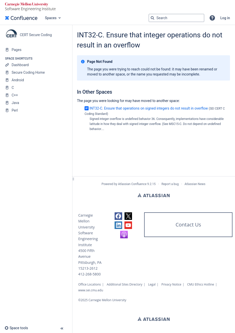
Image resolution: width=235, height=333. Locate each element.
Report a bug (170, 184)
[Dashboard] (36, 65)
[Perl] (36, 110)
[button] (212, 18)
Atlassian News (195, 184)
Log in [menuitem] (225, 18)
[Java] (36, 103)
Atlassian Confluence (132, 184)
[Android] (36, 80)
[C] (36, 87)
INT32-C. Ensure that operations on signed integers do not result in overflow (148, 108)
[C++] (36, 95)
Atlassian (154, 195)
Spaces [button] (51, 18)
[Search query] (176, 18)
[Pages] (36, 50)
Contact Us (188, 224)
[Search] (152, 18)
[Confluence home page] (21, 18)
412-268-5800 (89, 274)
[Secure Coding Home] (36, 72)
